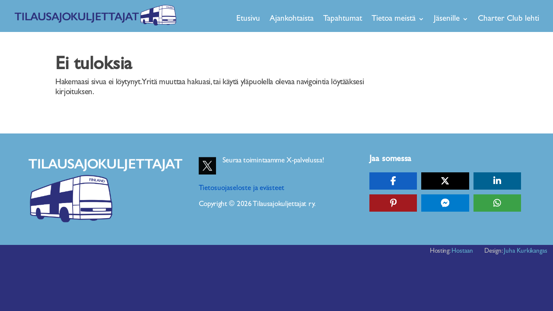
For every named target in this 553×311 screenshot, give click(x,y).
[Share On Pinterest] (393, 203)
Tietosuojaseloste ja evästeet (242, 188)
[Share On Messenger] (445, 203)
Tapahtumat (342, 18)
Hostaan (462, 251)
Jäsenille (447, 18)
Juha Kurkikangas (525, 251)
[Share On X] (445, 181)
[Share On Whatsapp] (497, 203)
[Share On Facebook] (393, 181)
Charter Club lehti (508, 18)
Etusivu (248, 18)
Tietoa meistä (394, 18)
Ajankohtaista (292, 18)
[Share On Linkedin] (497, 181)
